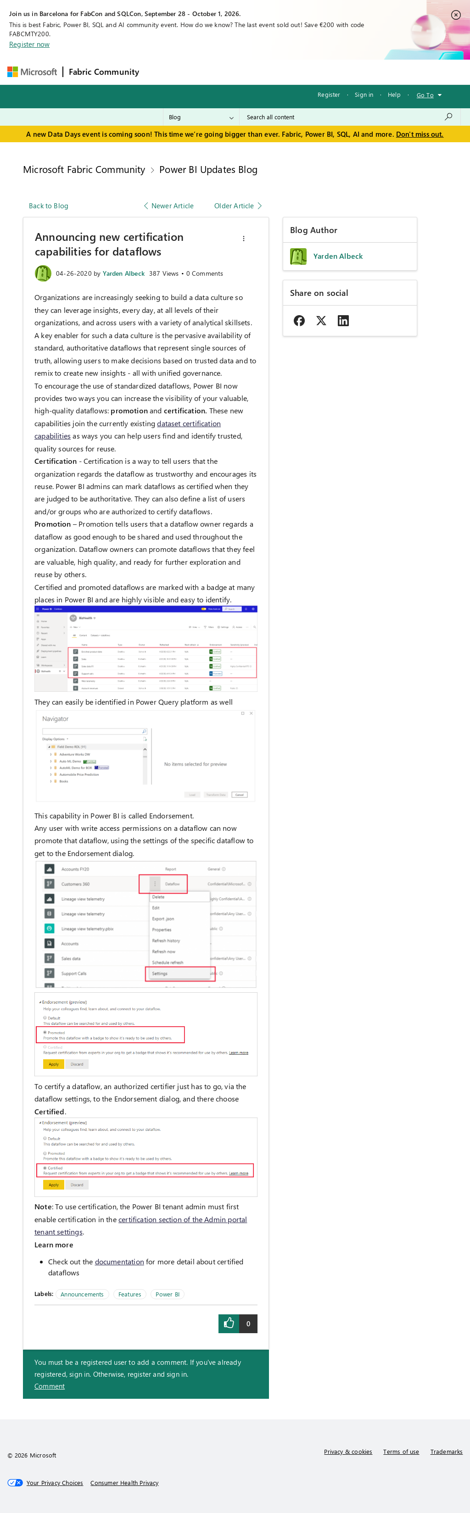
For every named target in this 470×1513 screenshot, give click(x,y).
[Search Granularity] (201, 117)
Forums (160, 72)
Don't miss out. (420, 134)
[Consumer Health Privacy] (124, 1482)
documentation (119, 1261)
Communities (279, 72)
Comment (49, 1386)
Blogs (320, 72)
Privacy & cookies (348, 1451)
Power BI (167, 1294)
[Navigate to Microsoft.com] (32, 72)
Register (329, 94)
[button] (243, 238)
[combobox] (350, 117)
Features (129, 1294)
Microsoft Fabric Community (84, 168)
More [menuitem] (351, 72)
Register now (29, 44)
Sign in (364, 94)
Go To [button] (425, 95)
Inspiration (200, 72)
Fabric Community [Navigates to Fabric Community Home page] (104, 71)
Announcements (82, 1294)
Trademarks (447, 1451)
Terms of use (401, 1451)
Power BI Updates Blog (208, 168)
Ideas (238, 72)
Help (394, 94)
